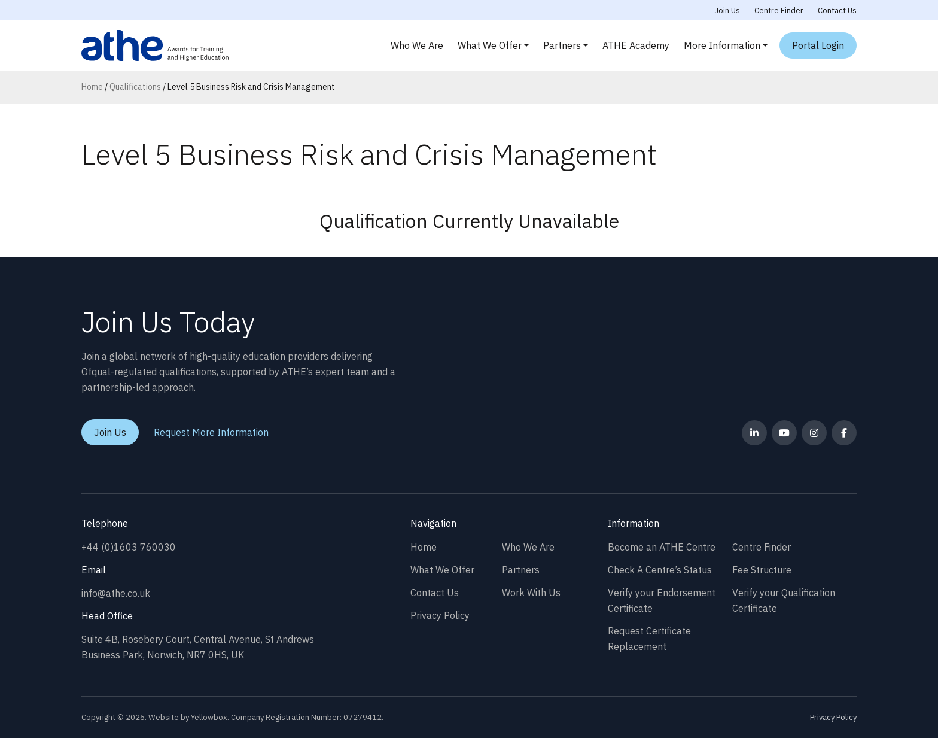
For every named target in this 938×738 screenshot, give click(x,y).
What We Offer (490, 45)
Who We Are (417, 45)
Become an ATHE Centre (661, 547)
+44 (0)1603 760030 (128, 547)
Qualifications (135, 86)
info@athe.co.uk (115, 593)
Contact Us (837, 10)
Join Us (727, 10)
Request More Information (211, 432)
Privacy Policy (440, 615)
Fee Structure (761, 570)
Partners (562, 45)
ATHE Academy (635, 45)
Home (92, 86)
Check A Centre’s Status (660, 570)
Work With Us (531, 593)
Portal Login (818, 45)
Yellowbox (209, 717)
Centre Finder (778, 10)
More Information (722, 45)
